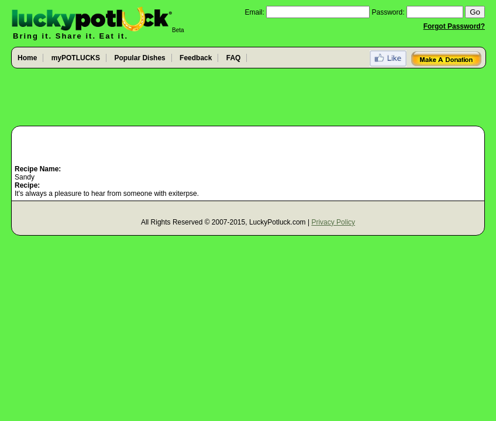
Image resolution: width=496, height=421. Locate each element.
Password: (388, 12)
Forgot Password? (454, 26)
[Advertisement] (248, 97)
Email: (254, 12)
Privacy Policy (333, 222)
